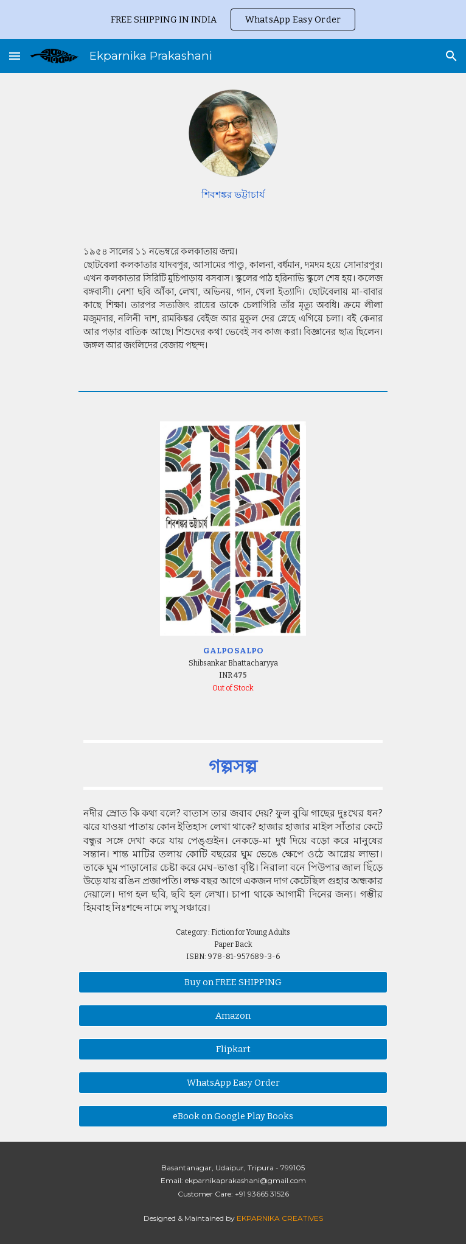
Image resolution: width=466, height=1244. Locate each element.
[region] (233, 19)
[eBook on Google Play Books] (232, 1116)
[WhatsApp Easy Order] (232, 1082)
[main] (233, 194)
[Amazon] (232, 1015)
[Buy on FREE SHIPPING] (232, 982)
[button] (14, 55)
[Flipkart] (232, 1049)
